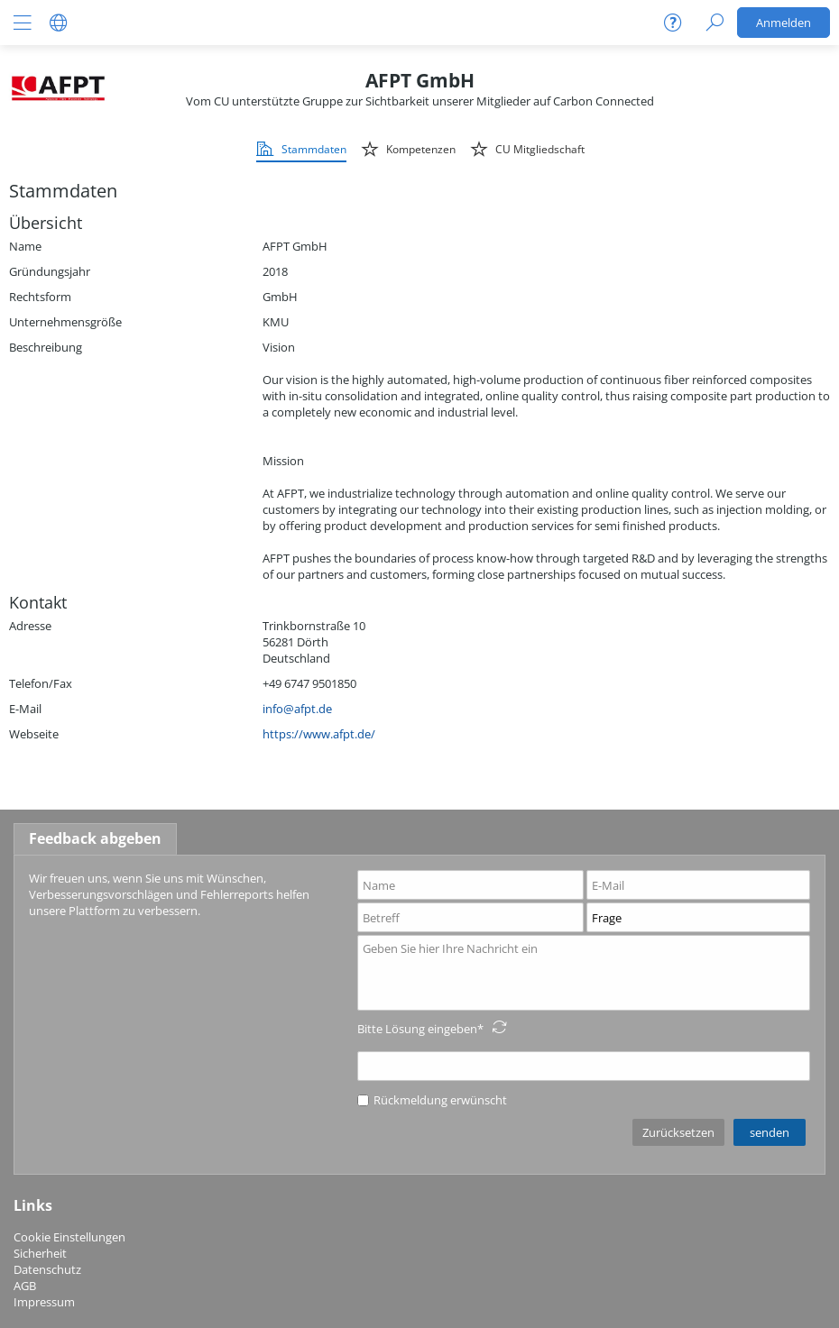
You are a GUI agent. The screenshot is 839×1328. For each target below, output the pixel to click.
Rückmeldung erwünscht (432, 1100)
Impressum (44, 1302)
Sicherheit (40, 1253)
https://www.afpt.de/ (319, 734)
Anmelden (783, 22)
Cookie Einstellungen (69, 1237)
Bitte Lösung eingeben (417, 1029)
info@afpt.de (297, 709)
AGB (25, 1286)
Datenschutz (47, 1269)
